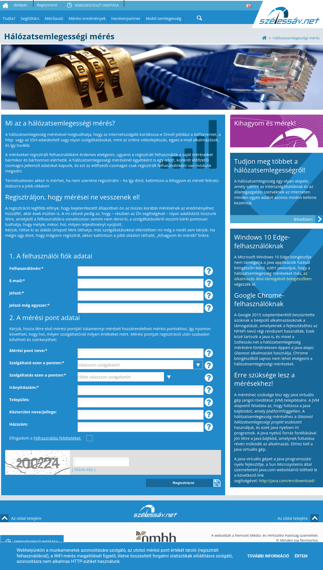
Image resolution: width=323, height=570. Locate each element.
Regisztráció (47, 4)
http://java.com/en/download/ (287, 480)
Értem (301, 556)
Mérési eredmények (87, 18)
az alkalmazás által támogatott (270, 275)
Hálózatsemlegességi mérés (296, 37)
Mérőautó (54, 18)
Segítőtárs (30, 18)
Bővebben (303, 219)
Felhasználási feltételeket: (57, 438)
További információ (268, 556)
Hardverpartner (125, 18)
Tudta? (9, 18)
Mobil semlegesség (163, 18)
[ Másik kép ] (82, 469)
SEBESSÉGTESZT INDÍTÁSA (97, 5)
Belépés (20, 4)
